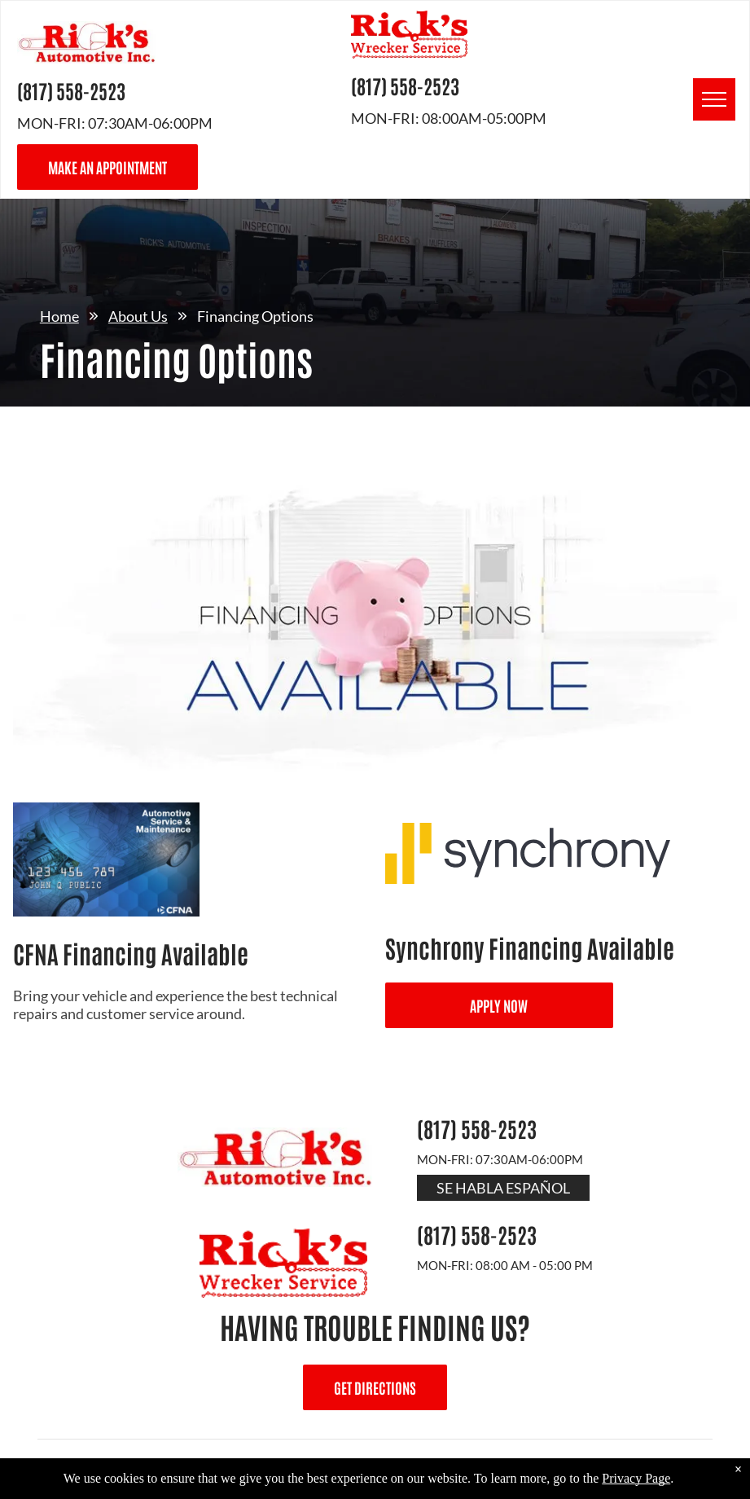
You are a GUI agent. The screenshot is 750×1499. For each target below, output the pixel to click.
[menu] (714, 99)
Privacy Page (636, 1478)
